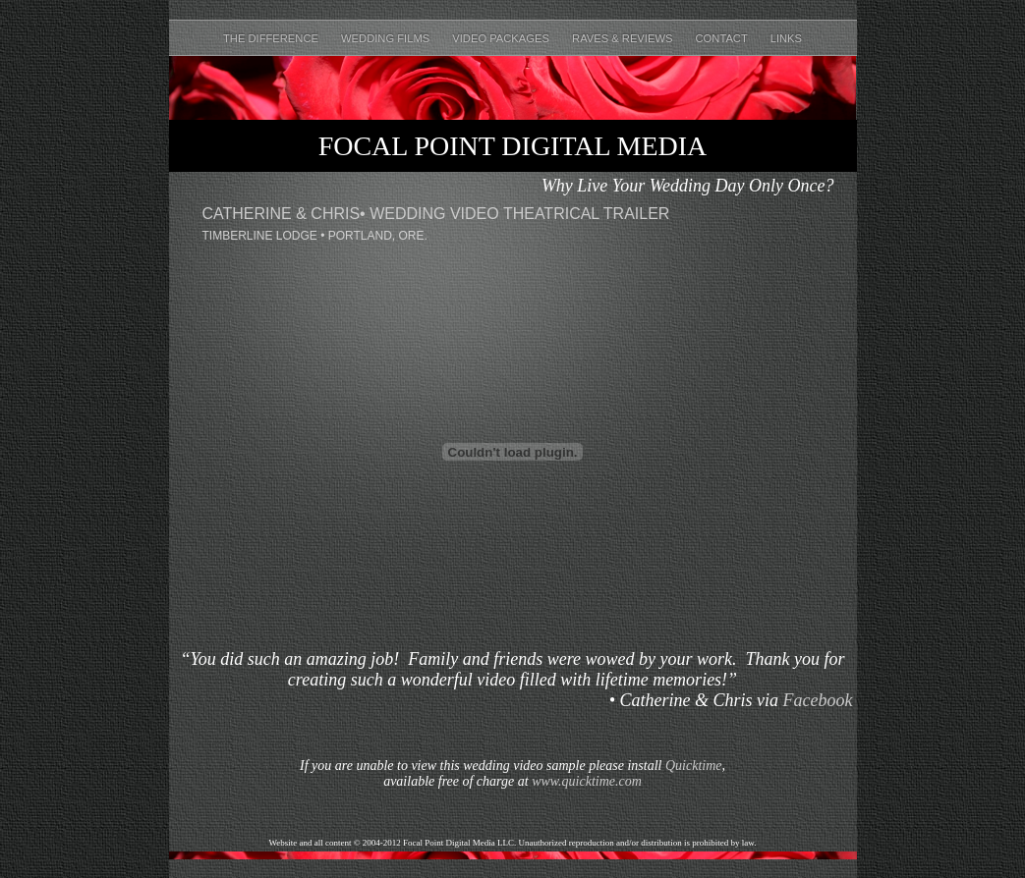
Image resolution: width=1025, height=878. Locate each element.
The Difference (272, 38)
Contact (723, 38)
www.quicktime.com (587, 781)
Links (786, 38)
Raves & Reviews (623, 38)
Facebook (818, 700)
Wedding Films (386, 38)
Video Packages (502, 38)
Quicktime (693, 765)
